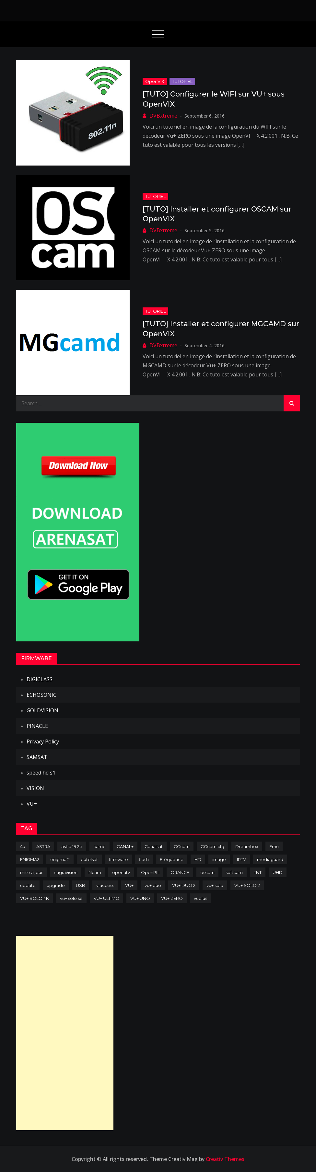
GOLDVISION (42, 710)
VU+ (32, 803)
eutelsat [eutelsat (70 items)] (89, 859)
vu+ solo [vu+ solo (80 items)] (214, 885)
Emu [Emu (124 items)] (274, 846)
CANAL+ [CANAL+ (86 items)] (125, 846)
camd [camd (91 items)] (99, 846)
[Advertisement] (64, 1033)
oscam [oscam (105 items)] (207, 872)
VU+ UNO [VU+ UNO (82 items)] (140, 898)
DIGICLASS (40, 679)
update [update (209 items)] (28, 885)
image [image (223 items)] (219, 859)
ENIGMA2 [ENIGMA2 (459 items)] (29, 859)
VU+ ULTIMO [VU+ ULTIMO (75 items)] (106, 898)
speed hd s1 (41, 772)
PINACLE (37, 726)
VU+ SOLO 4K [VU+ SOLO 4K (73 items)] (34, 898)
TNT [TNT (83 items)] (258, 872)
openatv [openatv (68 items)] (121, 872)
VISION (35, 788)
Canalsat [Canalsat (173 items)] (154, 846)
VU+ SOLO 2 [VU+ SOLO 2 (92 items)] (247, 885)
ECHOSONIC (41, 694)
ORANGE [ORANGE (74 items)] (179, 872)
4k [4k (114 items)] (22, 846)
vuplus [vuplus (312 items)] (200, 898)
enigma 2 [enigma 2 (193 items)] (60, 859)
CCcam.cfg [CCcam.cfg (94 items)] (212, 846)
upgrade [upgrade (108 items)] (56, 885)
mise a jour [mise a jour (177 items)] (31, 872)
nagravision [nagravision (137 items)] (65, 872)
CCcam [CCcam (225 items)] (182, 846)
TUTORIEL (182, 81)
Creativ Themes (225, 1159)
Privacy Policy (43, 741)
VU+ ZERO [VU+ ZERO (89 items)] (172, 898)
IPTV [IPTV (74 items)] (241, 859)
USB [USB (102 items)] (80, 885)
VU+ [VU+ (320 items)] (129, 885)
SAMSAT (37, 757)
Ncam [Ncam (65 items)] (94, 872)
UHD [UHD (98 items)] (278, 872)
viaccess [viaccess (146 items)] (105, 885)
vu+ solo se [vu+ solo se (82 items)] (71, 898)
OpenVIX (154, 81)
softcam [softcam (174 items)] (234, 872)
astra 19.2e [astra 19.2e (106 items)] (71, 846)
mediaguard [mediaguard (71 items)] (270, 859)
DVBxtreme (163, 115)
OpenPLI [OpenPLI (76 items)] (150, 872)
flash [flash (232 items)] (144, 859)
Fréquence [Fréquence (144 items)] (171, 859)
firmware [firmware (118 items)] (118, 859)
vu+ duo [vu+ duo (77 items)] (153, 885)
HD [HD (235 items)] (197, 859)
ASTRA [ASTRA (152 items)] (43, 846)
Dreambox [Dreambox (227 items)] (246, 846)
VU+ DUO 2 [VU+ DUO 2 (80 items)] (183, 885)
